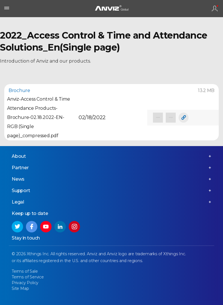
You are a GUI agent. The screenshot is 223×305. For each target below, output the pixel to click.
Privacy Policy (25, 282)
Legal (18, 202)
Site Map (20, 288)
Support (21, 190)
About (19, 156)
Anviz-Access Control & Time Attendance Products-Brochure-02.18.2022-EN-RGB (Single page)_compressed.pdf (38, 117)
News (18, 179)
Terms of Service (28, 277)
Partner (20, 167)
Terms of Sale (25, 271)
